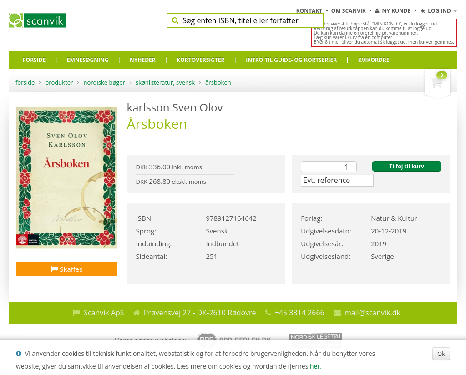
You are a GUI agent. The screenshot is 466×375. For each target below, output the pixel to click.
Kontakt (310, 11)
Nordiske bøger (104, 82)
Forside (25, 82)
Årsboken (218, 82)
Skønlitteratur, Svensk (165, 82)
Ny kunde (393, 11)
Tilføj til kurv (406, 166)
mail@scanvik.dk (372, 313)
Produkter (59, 82)
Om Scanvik (349, 11)
